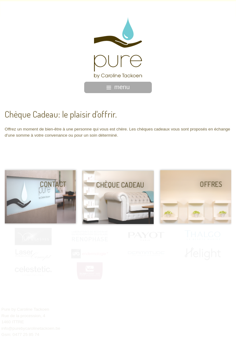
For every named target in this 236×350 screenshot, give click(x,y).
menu (118, 87)
